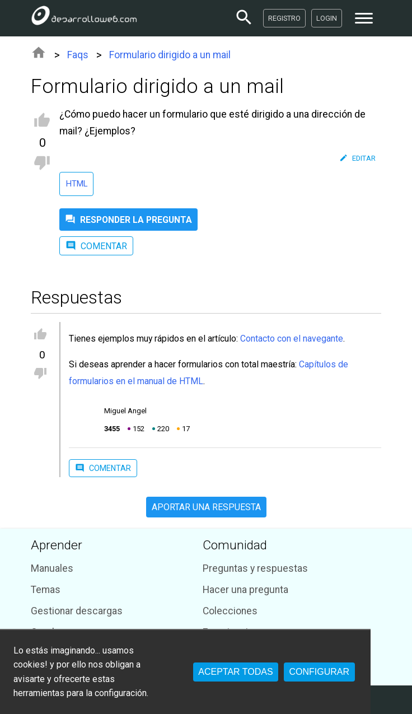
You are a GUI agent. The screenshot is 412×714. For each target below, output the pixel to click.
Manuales (52, 568)
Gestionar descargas (77, 611)
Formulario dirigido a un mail (170, 54)
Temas (45, 589)
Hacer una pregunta (245, 589)
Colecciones (230, 611)
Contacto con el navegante (291, 338)
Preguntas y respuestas (255, 568)
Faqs (77, 54)
